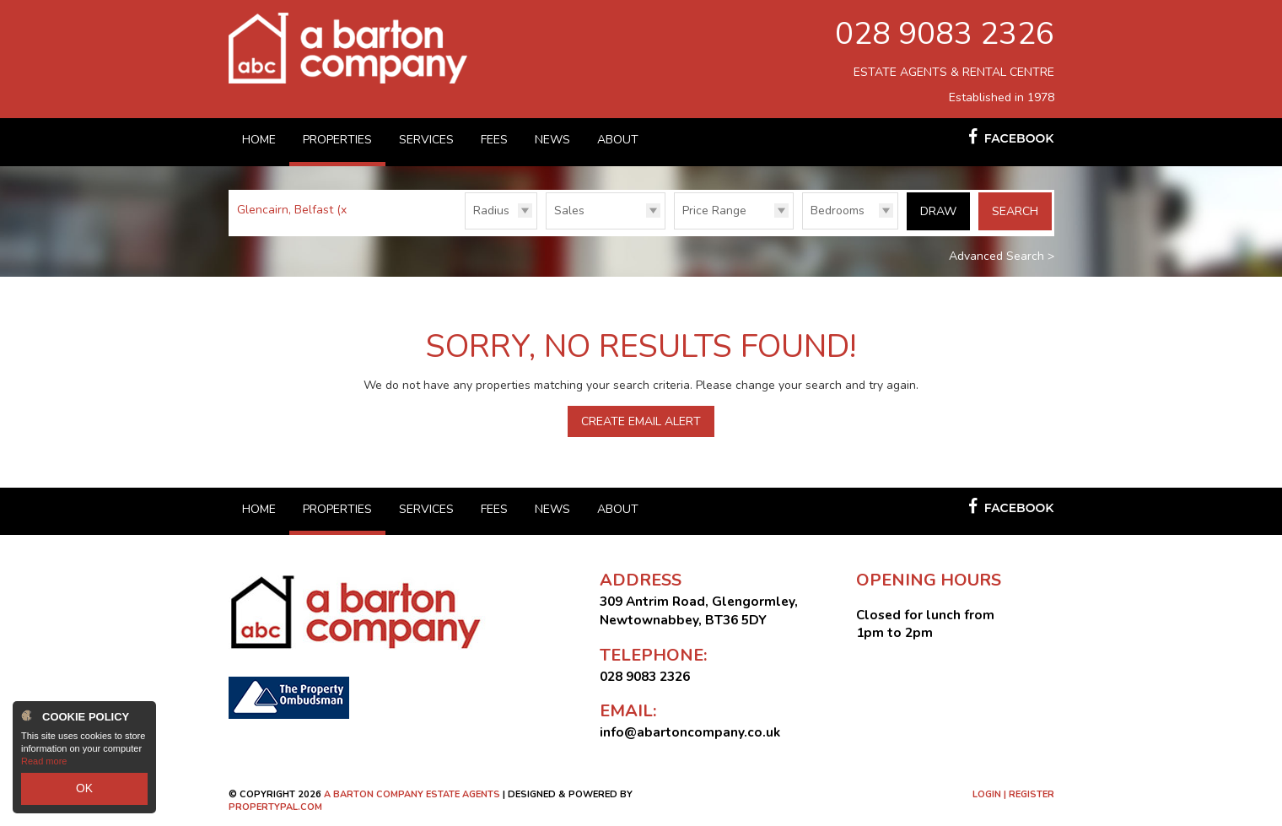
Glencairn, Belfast (293, 210)
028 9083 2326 (944, 34)
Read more (44, 767)
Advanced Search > (1001, 255)
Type (546, 228)
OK (84, 791)
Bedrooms (838, 210)
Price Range (714, 210)
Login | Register (1013, 793)
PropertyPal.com (275, 806)
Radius (491, 210)
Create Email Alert (641, 421)
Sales (569, 210)
